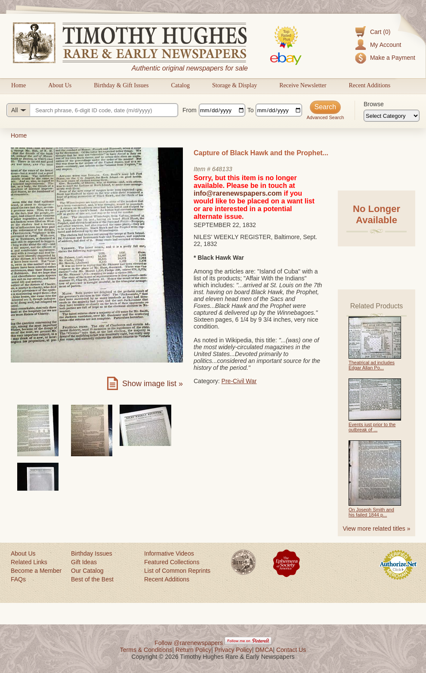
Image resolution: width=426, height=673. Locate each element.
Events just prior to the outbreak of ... (372, 427)
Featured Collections (171, 562)
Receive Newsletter (302, 85)
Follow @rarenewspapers (188, 642)
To (250, 110)
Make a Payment (392, 57)
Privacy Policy (233, 649)
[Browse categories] (392, 116)
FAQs (18, 579)
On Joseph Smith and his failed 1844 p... (371, 512)
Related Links (29, 562)
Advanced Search (325, 117)
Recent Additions (369, 85)
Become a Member (36, 570)
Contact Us (291, 649)
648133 (222, 169)
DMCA (264, 649)
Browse (374, 104)
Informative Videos (169, 553)
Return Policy (193, 649)
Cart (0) (380, 31)
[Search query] (92, 110)
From (189, 110)
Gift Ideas (84, 562)
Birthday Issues (91, 553)
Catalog (180, 85)
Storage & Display (234, 85)
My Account (385, 44)
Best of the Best (92, 579)
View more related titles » (377, 528)
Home (18, 85)
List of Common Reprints (177, 570)
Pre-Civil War (239, 381)
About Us (59, 85)
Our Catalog (87, 570)
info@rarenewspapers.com (238, 193)
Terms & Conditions (146, 649)
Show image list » (152, 383)
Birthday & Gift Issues (121, 85)
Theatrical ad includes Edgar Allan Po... (372, 365)
